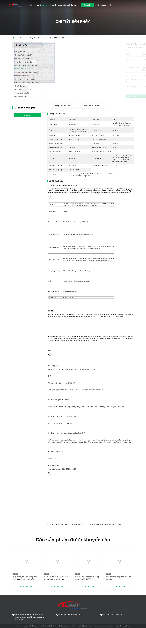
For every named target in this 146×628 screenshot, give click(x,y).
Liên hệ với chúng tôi (70, 5)
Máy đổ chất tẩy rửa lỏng (110, 524)
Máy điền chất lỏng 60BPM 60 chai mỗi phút (119, 578)
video (60, 5)
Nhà (30, 5)
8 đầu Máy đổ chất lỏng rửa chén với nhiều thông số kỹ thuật (56, 578)
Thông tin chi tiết (62, 106)
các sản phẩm (46, 5)
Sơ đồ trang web (22, 626)
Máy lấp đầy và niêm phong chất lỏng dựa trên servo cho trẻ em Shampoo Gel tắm (25, 578)
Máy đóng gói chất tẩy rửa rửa (86, 524)
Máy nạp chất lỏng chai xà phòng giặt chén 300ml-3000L (87, 578)
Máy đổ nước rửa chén (63, 524)
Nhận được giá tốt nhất (102, 96)
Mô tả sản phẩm (91, 106)
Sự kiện (54, 5)
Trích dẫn (87, 5)
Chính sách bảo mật (35, 626)
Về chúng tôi (37, 5)
